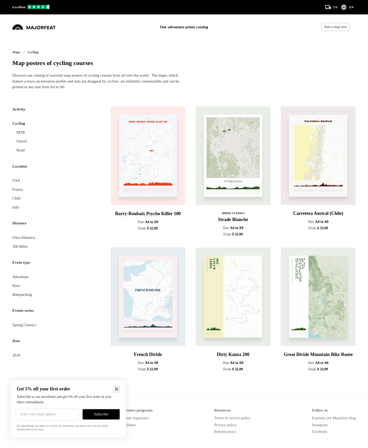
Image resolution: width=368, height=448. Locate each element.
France (17, 189)
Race (16, 286)
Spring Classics (24, 325)
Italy (16, 207)
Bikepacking (22, 294)
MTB (20, 132)
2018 (16, 355)
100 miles (20, 246)
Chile (16, 198)
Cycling (18, 123)
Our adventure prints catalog (184, 27)
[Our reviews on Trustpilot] (30, 7)
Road (20, 150)
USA (16, 180)
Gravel (21, 141)
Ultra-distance (23, 237)
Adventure (20, 277)
